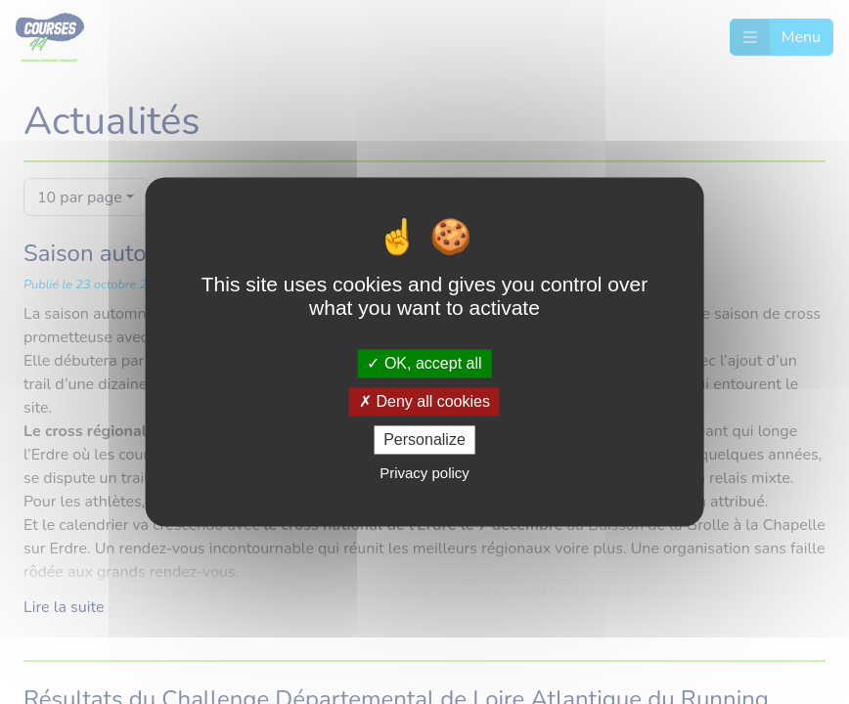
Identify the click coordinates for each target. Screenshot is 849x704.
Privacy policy (424, 473)
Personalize (424, 439)
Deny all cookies (424, 401)
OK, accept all (424, 363)
